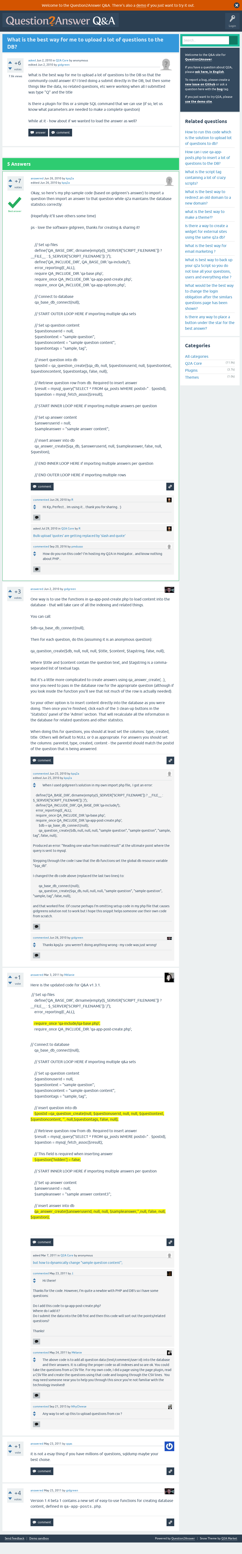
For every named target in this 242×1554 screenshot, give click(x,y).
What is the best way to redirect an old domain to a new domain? (208, 209)
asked (32, 72)
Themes (192, 389)
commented (41, 511)
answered (37, 190)
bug (220, 100)
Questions (31, 38)
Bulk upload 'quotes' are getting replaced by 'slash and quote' (79, 547)
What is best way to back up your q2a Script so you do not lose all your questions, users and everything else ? (208, 280)
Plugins (191, 382)
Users (100, 38)
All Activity (12, 38)
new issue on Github (200, 96)
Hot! (48, 38)
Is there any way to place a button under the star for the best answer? (210, 334)
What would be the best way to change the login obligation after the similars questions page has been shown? (209, 308)
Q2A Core (62, 72)
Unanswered (66, 38)
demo (141, 5)
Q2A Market (229, 1550)
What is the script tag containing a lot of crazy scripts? (205, 189)
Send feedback (14, 1550)
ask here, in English (209, 83)
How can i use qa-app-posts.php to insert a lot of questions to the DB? (207, 169)
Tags (84, 38)
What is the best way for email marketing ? (206, 260)
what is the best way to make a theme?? (204, 226)
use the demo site (198, 113)
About (152, 38)
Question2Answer (198, 71)
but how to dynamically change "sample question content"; (77, 1274)
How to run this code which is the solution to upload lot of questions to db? (208, 149)
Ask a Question (120, 38)
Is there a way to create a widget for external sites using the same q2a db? (206, 243)
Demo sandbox (39, 1550)
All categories (196, 368)
